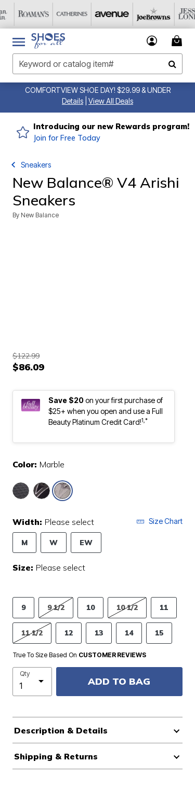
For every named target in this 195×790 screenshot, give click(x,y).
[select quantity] (32, 681)
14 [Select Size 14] (129, 632)
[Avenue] (173, 14)
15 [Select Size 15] (159, 632)
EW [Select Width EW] (86, 542)
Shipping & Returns (56, 756)
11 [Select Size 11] (164, 607)
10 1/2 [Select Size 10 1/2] (127, 607)
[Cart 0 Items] (178, 41)
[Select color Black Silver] (41, 490)
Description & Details (61, 730)
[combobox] (97, 63)
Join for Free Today (66, 138)
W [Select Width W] (53, 542)
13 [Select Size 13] (99, 632)
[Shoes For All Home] (48, 41)
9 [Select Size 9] (23, 607)
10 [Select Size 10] (90, 607)
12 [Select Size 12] (68, 632)
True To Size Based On (79, 655)
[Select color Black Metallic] (20, 490)
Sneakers (36, 164)
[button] (72, 100)
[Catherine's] (134, 14)
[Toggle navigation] (18, 41)
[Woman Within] (57, 14)
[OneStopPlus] (19, 14)
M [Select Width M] (24, 542)
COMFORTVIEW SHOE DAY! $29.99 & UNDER (98, 90)
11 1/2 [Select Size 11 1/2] (32, 632)
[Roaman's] (96, 14)
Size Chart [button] (159, 521)
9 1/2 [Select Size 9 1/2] (55, 607)
